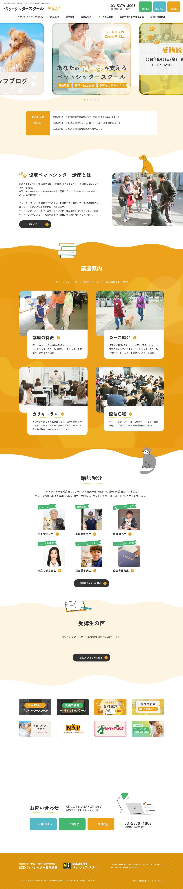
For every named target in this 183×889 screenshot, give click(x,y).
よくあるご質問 (105, 16)
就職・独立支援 (157, 16)
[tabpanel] (91, 59)
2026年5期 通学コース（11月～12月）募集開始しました (93, 122)
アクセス (22, 880)
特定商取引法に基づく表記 (75, 880)
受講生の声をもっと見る (90, 657)
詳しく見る (34, 224)
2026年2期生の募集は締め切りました (84, 128)
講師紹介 (70, 16)
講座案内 (54, 16)
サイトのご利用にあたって (37, 880)
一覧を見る (37, 122)
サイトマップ (92, 880)
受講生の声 (86, 16)
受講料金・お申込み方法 (132, 16)
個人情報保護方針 (56, 880)
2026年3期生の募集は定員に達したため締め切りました (93, 117)
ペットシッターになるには (31, 16)
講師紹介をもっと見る (90, 583)
